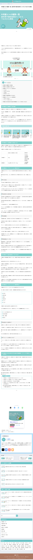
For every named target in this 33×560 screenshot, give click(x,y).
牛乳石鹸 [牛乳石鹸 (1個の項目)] (16, 548)
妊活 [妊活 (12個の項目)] (8, 546)
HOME (16, 555)
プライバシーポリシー (12, 557)
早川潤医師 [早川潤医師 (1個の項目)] (11, 546)
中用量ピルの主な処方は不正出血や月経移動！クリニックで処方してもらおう (15, 101)
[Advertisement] (16, 38)
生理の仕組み (3, 525)
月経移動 (5, 92)
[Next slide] (31, 69)
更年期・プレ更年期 (4, 527)
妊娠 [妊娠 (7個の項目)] (6, 546)
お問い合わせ (18, 557)
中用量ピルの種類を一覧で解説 (8, 85)
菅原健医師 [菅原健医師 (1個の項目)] (6, 549)
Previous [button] (2, 134)
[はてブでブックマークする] (18, 408)
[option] (16, 134)
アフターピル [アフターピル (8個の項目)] (17, 543)
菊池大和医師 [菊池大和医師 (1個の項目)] (9, 549)
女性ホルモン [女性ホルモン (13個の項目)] (3, 546)
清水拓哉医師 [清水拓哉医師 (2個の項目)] (7, 548)
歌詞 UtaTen (27, 557)
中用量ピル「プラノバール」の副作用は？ (9, 97)
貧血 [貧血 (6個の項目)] (15, 549)
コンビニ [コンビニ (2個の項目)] (30, 543)
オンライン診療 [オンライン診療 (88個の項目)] (22, 543)
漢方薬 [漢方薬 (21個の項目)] (13, 548)
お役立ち (2, 537)
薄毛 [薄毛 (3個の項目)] (13, 549)
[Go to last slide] (2, 69)
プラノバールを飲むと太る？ (8, 99)
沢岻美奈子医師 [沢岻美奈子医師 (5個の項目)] (3, 548)
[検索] (17, 516)
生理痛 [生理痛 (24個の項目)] (19, 548)
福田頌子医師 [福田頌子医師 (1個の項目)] (22, 548)
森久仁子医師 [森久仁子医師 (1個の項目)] (29, 546)
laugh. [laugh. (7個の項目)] (4, 543)
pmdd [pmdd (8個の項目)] (7, 543)
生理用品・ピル (8, 430)
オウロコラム (22, 557)
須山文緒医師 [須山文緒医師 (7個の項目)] (21, 549)
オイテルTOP (6, 557)
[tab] (15, 78)
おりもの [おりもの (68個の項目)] (14, 543)
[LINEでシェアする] (22, 408)
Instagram (9, 451)
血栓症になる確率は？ (7, 98)
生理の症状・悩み (4, 523)
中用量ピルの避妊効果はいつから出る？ (9, 95)
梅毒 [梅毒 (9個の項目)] (25, 546)
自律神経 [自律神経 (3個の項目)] (2, 549)
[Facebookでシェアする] (14, 408)
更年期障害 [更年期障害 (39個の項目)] (15, 546)
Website (12, 451)
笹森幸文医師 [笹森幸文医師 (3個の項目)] (26, 548)
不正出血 (5, 90)
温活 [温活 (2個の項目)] (10, 548)
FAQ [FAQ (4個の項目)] (1, 543)
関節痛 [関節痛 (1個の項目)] (17, 549)
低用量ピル (12, 431)
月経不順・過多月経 (7, 91)
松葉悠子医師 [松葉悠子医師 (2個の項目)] (22, 546)
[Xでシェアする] (10, 408)
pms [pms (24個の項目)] (9, 543)
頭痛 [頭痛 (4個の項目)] (24, 549)
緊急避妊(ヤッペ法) (6, 93)
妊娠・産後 (3, 531)
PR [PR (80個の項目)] (11, 543)
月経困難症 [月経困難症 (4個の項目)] (18, 546)
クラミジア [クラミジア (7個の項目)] (26, 543)
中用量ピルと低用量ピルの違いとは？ (9, 86)
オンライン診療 (7, 431)
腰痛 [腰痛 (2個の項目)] (30, 548)
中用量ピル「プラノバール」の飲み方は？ (9, 88)
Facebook (6, 451)
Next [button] (30, 134)
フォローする (17, 425)
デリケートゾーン (4, 533)
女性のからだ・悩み (4, 535)
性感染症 (2, 529)
